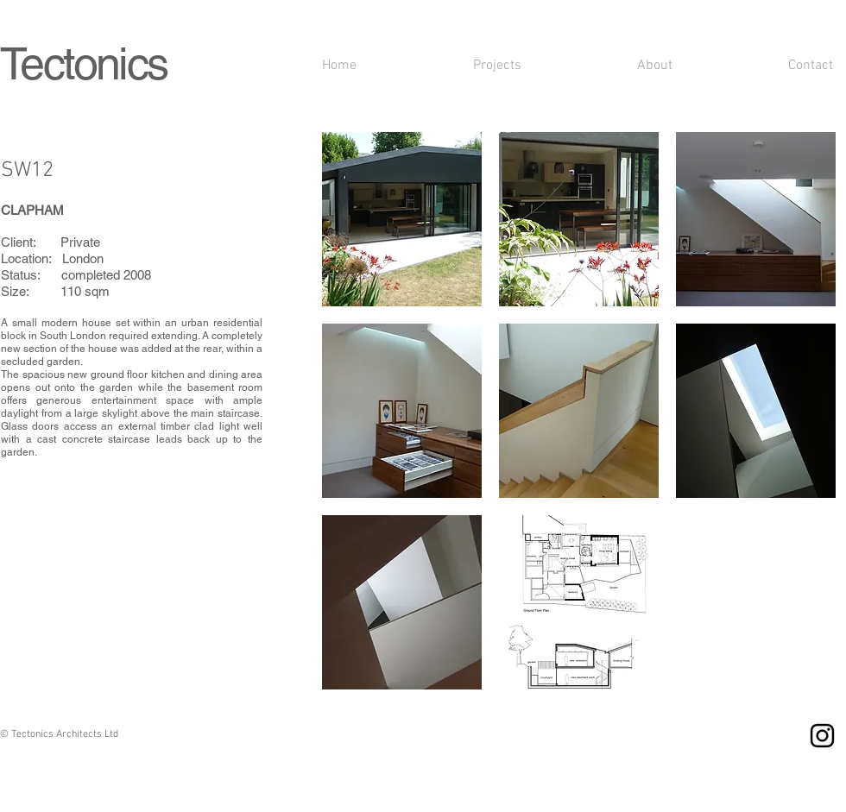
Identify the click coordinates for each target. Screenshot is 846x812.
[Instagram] (822, 736)
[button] (402, 219)
